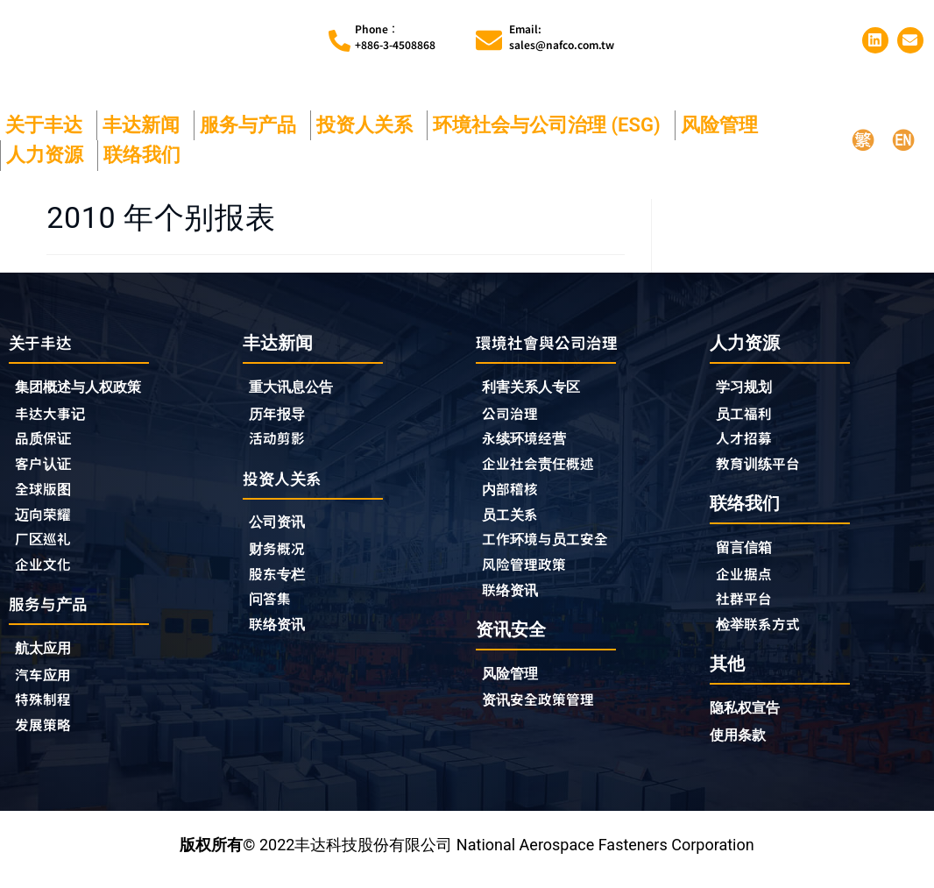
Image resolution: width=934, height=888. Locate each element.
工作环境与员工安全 (553, 546)
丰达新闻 (145, 125)
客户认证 (46, 467)
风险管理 (724, 125)
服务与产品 (252, 125)
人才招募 (747, 440)
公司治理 (518, 414)
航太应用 (51, 659)
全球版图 (46, 493)
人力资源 (49, 155)
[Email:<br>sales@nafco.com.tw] (489, 40)
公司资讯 (285, 526)
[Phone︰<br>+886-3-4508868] (339, 41)
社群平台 (747, 604)
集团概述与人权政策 (86, 388)
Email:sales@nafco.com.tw (561, 36)
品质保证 (46, 441)
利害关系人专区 (537, 388)
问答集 (272, 605)
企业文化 (46, 572)
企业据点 (747, 578)
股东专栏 (285, 579)
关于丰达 (48, 125)
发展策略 (46, 738)
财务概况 (285, 553)
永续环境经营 (529, 441)
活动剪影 (280, 440)
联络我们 (146, 155)
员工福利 (747, 413)
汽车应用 (51, 685)
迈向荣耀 (46, 519)
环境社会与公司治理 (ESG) (551, 125)
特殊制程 (46, 711)
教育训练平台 (763, 466)
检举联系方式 (763, 631)
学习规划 (747, 387)
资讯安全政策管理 (545, 711)
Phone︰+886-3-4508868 (395, 36)
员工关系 (513, 519)
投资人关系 (368, 125)
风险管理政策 (529, 572)
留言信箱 (747, 552)
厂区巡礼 (46, 546)
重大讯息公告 (296, 387)
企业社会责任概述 (545, 467)
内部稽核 (513, 493)
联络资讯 (280, 632)
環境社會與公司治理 (554, 342)
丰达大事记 (54, 414)
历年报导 (280, 413)
